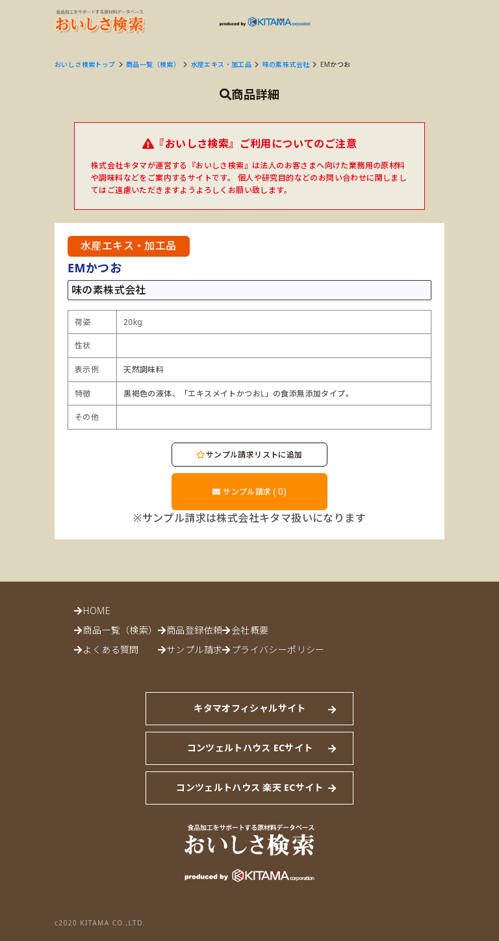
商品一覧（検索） (153, 64)
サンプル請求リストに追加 (249, 454)
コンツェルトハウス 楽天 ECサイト (249, 787)
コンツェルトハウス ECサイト (250, 747)
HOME (96, 610)
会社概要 (250, 630)
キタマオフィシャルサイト (249, 708)
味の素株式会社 (286, 64)
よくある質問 (110, 649)
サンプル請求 (249, 491)
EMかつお (335, 64)
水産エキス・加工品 (221, 64)
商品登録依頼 (194, 630)
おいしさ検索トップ (85, 64)
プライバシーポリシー (278, 649)
